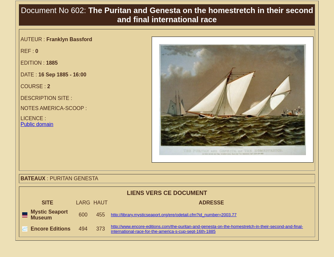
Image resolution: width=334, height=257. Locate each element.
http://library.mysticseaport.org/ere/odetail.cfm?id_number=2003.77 (173, 214)
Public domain (37, 124)
